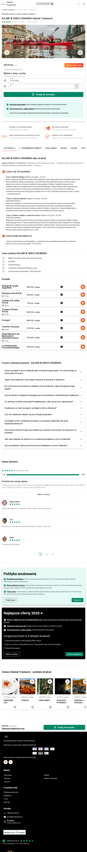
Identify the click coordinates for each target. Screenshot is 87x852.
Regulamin (7, 795)
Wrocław (7, 778)
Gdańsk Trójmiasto (8, 10)
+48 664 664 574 (13, 813)
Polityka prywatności (11, 792)
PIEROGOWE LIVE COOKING (8, 701)
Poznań (7, 782)
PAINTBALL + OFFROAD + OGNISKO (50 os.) (79, 701)
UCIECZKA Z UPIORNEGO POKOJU (61, 701)
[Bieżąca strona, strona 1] (40, 554)
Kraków (46, 775)
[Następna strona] (52, 554)
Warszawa (8, 775)
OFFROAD (25, 700)
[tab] (9, 148)
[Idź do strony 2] (46, 554)
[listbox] (43, 260)
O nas (6, 799)
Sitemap (7, 802)
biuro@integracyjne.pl (14, 817)
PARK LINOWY (44, 700)
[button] (5, 80)
